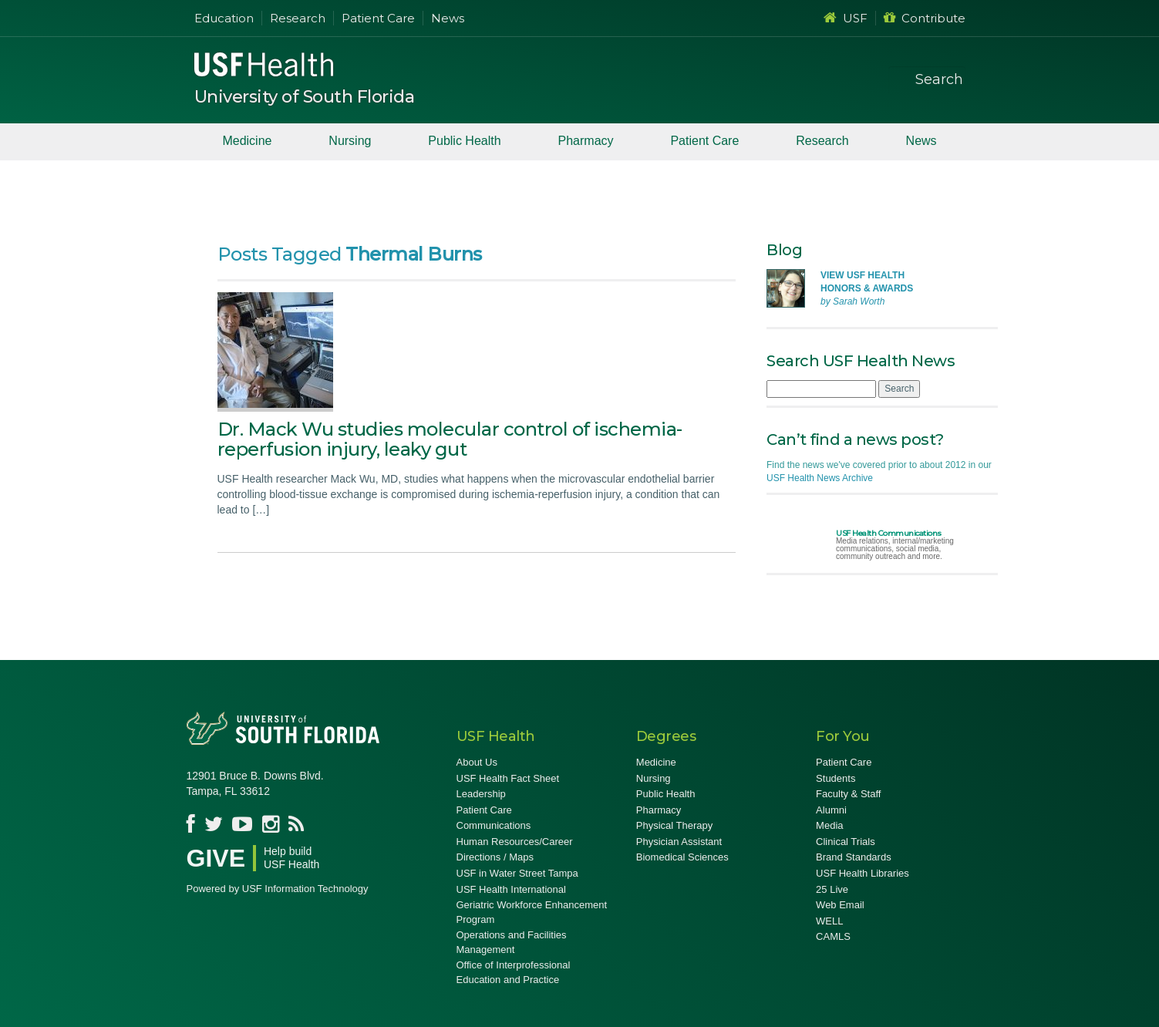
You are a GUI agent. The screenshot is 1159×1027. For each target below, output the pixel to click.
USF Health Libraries (862, 873)
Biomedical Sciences (682, 857)
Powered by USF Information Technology (278, 888)
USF (846, 18)
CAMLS (833, 936)
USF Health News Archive (819, 478)
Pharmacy (586, 140)
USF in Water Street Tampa (517, 873)
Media (829, 825)
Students (835, 778)
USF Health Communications (889, 533)
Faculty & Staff (848, 794)
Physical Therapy (674, 825)
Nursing (349, 140)
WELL (829, 921)
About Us (477, 762)
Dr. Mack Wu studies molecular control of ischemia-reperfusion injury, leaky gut (449, 439)
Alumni (831, 810)
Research (297, 18)
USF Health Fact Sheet (508, 778)
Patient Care (378, 18)
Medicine (246, 140)
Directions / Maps (495, 857)
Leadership (481, 794)
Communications (494, 825)
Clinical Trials (845, 841)
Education (224, 18)
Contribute (924, 18)
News (447, 18)
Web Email (840, 905)
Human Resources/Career (515, 841)
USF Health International (511, 889)
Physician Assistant (679, 841)
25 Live (832, 889)
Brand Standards (853, 857)
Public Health (464, 140)
